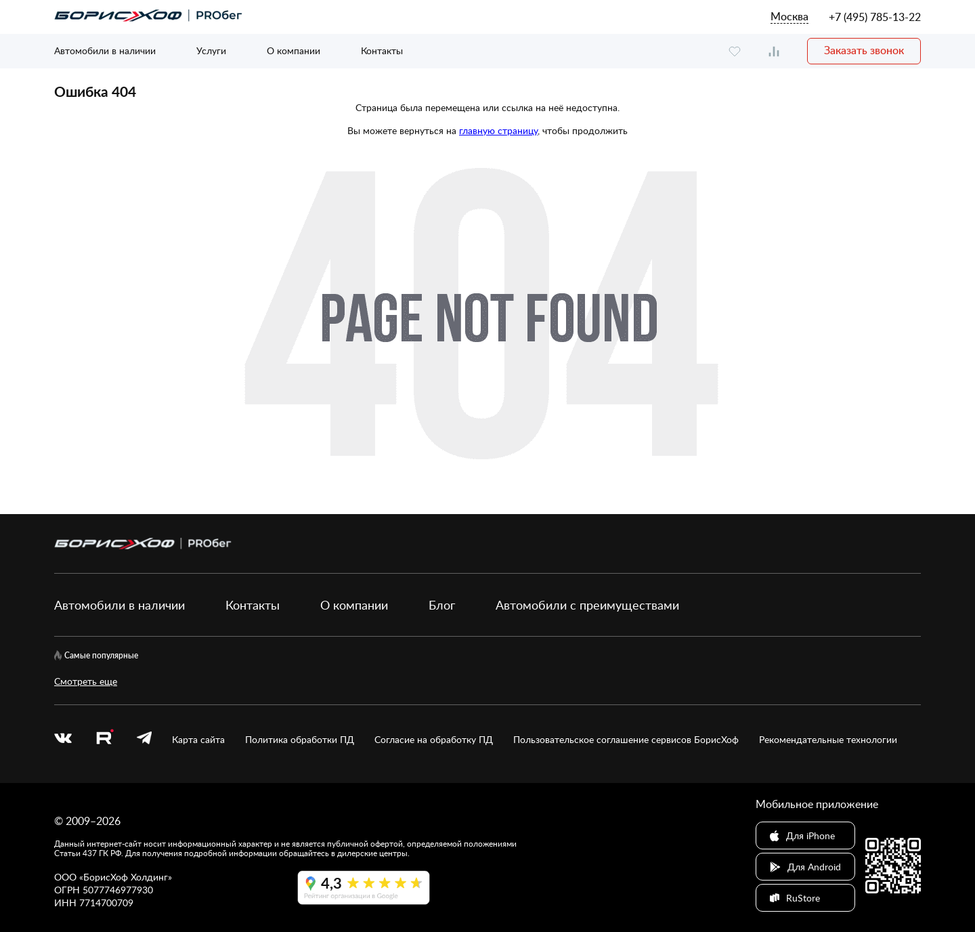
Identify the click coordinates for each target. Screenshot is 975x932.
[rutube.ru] (104, 739)
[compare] (774, 51)
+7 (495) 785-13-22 (875, 17)
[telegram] (144, 739)
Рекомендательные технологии (828, 739)
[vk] (63, 739)
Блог (442, 605)
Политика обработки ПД (299, 739)
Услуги (211, 50)
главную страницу (498, 130)
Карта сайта (198, 739)
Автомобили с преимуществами (587, 605)
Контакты (382, 50)
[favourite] (735, 51)
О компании (293, 50)
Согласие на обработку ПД (433, 739)
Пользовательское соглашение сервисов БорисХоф (626, 739)
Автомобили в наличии (105, 50)
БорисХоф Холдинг (125, 876)
